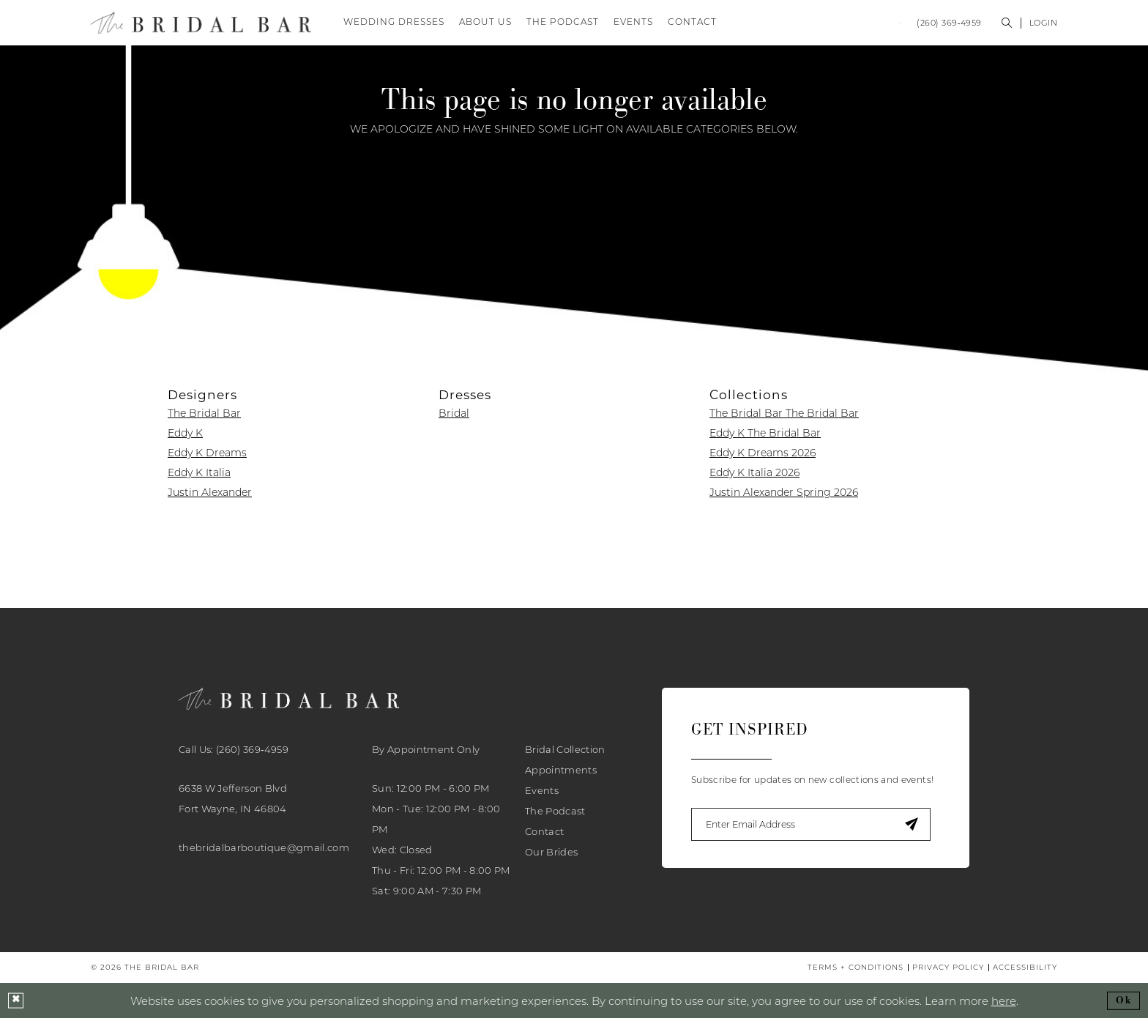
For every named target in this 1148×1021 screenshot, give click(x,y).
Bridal (454, 416)
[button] (1043, 24)
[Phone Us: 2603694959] (949, 24)
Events (542, 792)
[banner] (201, 24)
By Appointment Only (426, 751)
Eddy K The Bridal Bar (765, 435)
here (1003, 1002)
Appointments (561, 772)
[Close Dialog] (16, 1003)
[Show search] (1007, 24)
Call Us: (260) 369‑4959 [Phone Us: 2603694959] (233, 751)
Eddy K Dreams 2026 (762, 455)
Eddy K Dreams (207, 455)
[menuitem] (831, 24)
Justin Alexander (210, 495)
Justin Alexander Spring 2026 (783, 495)
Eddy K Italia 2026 (754, 475)
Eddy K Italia (199, 475)
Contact (544, 833)
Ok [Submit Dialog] (1124, 1003)
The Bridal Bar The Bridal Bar (784, 416)
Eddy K (185, 435)
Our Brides (551, 854)
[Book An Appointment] (831, 24)
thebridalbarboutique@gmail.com (264, 849)
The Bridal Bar (204, 416)
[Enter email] (815, 827)
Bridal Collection (565, 751)
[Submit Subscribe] (920, 827)
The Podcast (555, 813)
